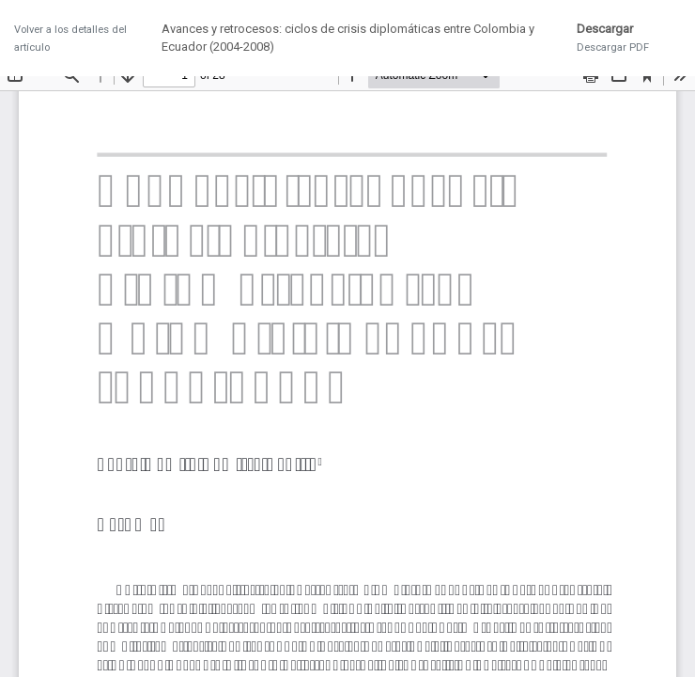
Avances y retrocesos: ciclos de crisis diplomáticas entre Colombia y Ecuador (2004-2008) (348, 38)
